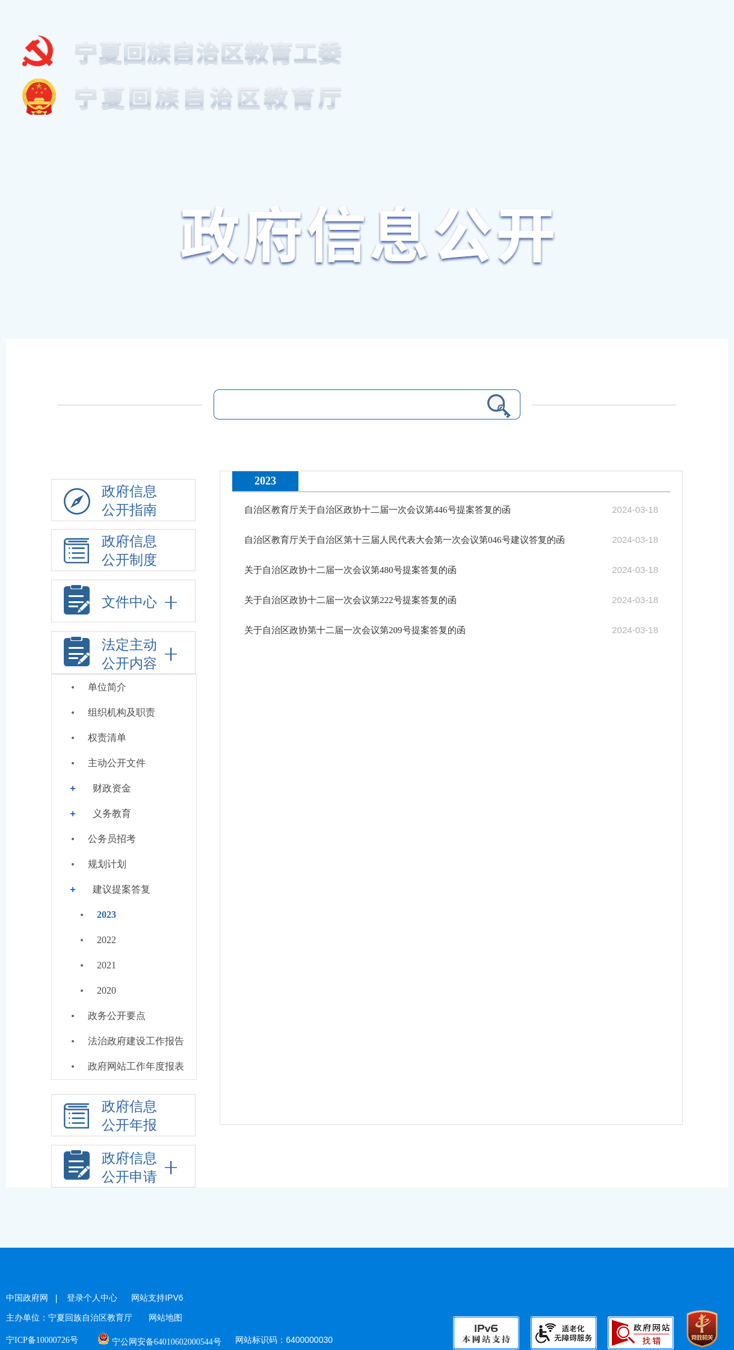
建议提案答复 (121, 889)
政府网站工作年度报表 (136, 1066)
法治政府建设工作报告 (136, 1041)
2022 (106, 940)
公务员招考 (112, 839)
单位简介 (107, 687)
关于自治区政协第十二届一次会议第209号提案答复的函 (355, 630)
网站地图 (165, 1317)
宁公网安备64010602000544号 (159, 1341)
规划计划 (107, 864)
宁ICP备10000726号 (42, 1340)
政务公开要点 (117, 1016)
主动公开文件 (117, 763)
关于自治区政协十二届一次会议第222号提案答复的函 (350, 600)
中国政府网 (27, 1297)
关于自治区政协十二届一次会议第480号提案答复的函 (350, 570)
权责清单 (107, 737)
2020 (106, 990)
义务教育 (112, 813)
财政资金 (112, 788)
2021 (106, 965)
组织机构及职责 (121, 712)
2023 (106, 914)
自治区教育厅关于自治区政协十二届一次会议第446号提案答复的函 (377, 510)
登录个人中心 (92, 1297)
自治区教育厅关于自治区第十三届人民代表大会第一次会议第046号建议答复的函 (404, 540)
